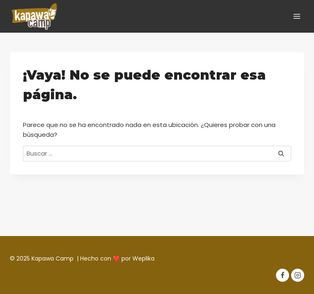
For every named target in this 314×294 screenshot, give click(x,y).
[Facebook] (282, 275)
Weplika (143, 258)
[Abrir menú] (296, 16)
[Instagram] (297, 275)
